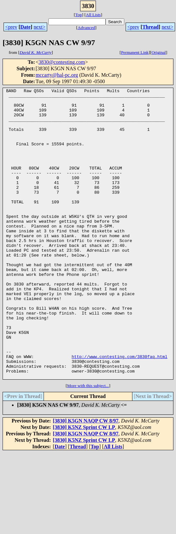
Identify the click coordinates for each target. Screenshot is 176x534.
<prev (11, 27)
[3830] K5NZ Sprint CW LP (84, 485)
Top (78, 14)
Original (158, 52)
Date (25, 27)
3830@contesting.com (61, 62)
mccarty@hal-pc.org (57, 75)
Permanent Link (135, 52)
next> (40, 27)
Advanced (86, 27)
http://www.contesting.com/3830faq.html (119, 410)
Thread (150, 27)
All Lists (93, 14)
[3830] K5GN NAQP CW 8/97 (86, 478)
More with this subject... (88, 443)
